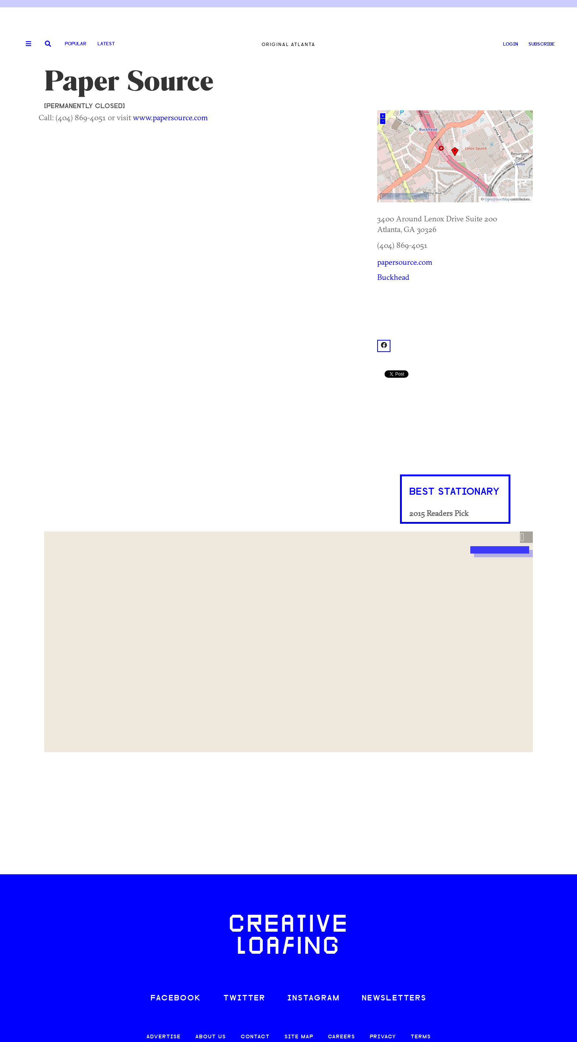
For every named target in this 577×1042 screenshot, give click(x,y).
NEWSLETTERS (394, 998)
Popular (75, 44)
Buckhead (393, 277)
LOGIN (510, 44)
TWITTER (244, 998)
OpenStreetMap (497, 199)
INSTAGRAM (313, 998)
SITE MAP (298, 1037)
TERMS (421, 1037)
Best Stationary (454, 492)
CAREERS (341, 1037)
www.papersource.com (170, 117)
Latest (106, 44)
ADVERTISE (163, 1037)
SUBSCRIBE (541, 44)
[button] (526, 537)
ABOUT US (210, 1037)
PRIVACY (383, 1037)
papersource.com (404, 262)
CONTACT (255, 1037)
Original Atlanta (288, 44)
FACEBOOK (176, 998)
